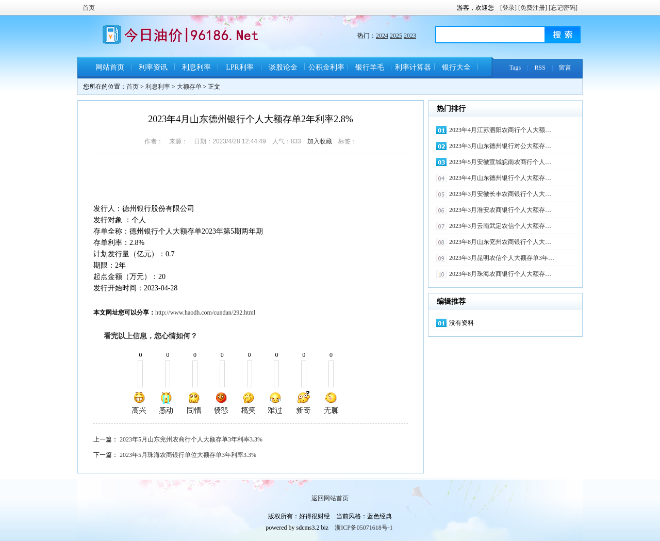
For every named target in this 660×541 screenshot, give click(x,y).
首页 (88, 7)
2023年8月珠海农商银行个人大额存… (500, 273)
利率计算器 (413, 67)
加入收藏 (319, 141)
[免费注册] (532, 7)
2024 (382, 35)
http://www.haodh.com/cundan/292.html (205, 312)
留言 (565, 67)
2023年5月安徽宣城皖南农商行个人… (500, 162)
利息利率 (196, 67)
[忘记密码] (563, 7)
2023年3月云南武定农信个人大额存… (500, 225)
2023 (410, 35)
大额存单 (189, 86)
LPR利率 (240, 67)
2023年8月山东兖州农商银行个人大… (500, 241)
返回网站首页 (330, 498)
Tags (515, 67)
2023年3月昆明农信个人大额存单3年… (501, 257)
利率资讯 (153, 67)
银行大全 (456, 67)
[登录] (508, 7)
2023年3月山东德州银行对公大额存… (500, 146)
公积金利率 (326, 67)
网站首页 (109, 67)
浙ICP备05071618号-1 (364, 527)
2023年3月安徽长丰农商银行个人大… (500, 194)
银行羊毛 (369, 67)
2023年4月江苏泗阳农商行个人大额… (500, 130)
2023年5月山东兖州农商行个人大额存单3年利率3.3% (191, 439)
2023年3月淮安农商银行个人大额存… (500, 210)
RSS (540, 67)
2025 (396, 35)
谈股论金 (283, 67)
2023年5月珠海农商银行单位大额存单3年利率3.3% (188, 454)
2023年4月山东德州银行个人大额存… (500, 178)
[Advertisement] (214, 180)
